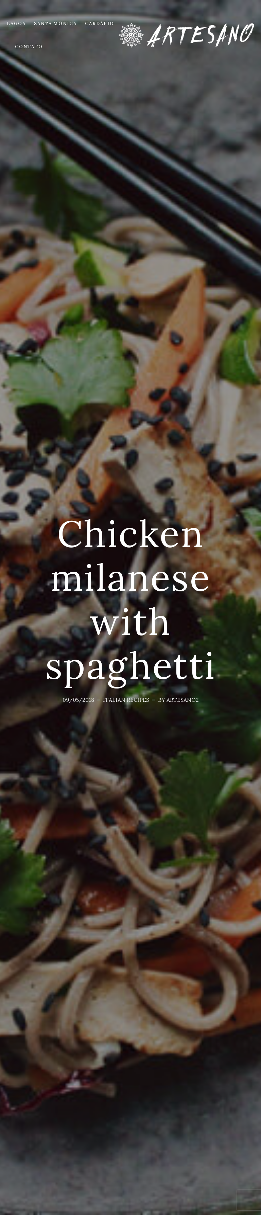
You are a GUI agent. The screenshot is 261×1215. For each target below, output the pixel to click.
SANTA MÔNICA (55, 23)
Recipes (138, 699)
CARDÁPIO (99, 23)
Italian (114, 699)
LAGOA (16, 23)
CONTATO (29, 47)
